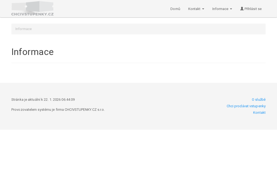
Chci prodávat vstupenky (246, 106)
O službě (259, 100)
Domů (175, 9)
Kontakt (259, 112)
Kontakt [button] (196, 9)
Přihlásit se (251, 9)
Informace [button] (222, 9)
